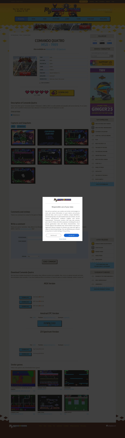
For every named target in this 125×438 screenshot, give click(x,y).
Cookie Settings (57, 231)
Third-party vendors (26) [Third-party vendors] (61, 220)
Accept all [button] (71, 235)
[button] (62, 239)
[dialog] (62, 219)
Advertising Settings (55, 229)
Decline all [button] (54, 235)
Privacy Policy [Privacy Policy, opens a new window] (66, 231)
